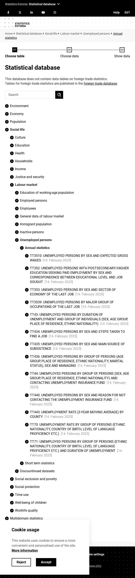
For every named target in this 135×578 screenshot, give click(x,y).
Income (20, 169)
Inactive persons (32, 232)
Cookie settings (94, 554)
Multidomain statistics (26, 518)
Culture (20, 137)
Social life (51, 33)
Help (116, 12)
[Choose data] (69, 53)
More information (25, 550)
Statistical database (29, 33)
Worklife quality (26, 510)
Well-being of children (31, 503)
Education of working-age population (47, 193)
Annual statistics (37, 248)
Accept (46, 562)
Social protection (27, 487)
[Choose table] (15, 53)
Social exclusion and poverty (36, 479)
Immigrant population (36, 224)
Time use (21, 495)
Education (22, 145)
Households (23, 161)
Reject (21, 562)
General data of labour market (42, 216)
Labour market (70, 33)
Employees (28, 208)
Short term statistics (39, 463)
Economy (17, 114)
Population (18, 122)
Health (20, 153)
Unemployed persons (96, 33)
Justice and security (29, 177)
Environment (19, 106)
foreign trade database (100, 83)
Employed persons (33, 200)
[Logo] (17, 23)
